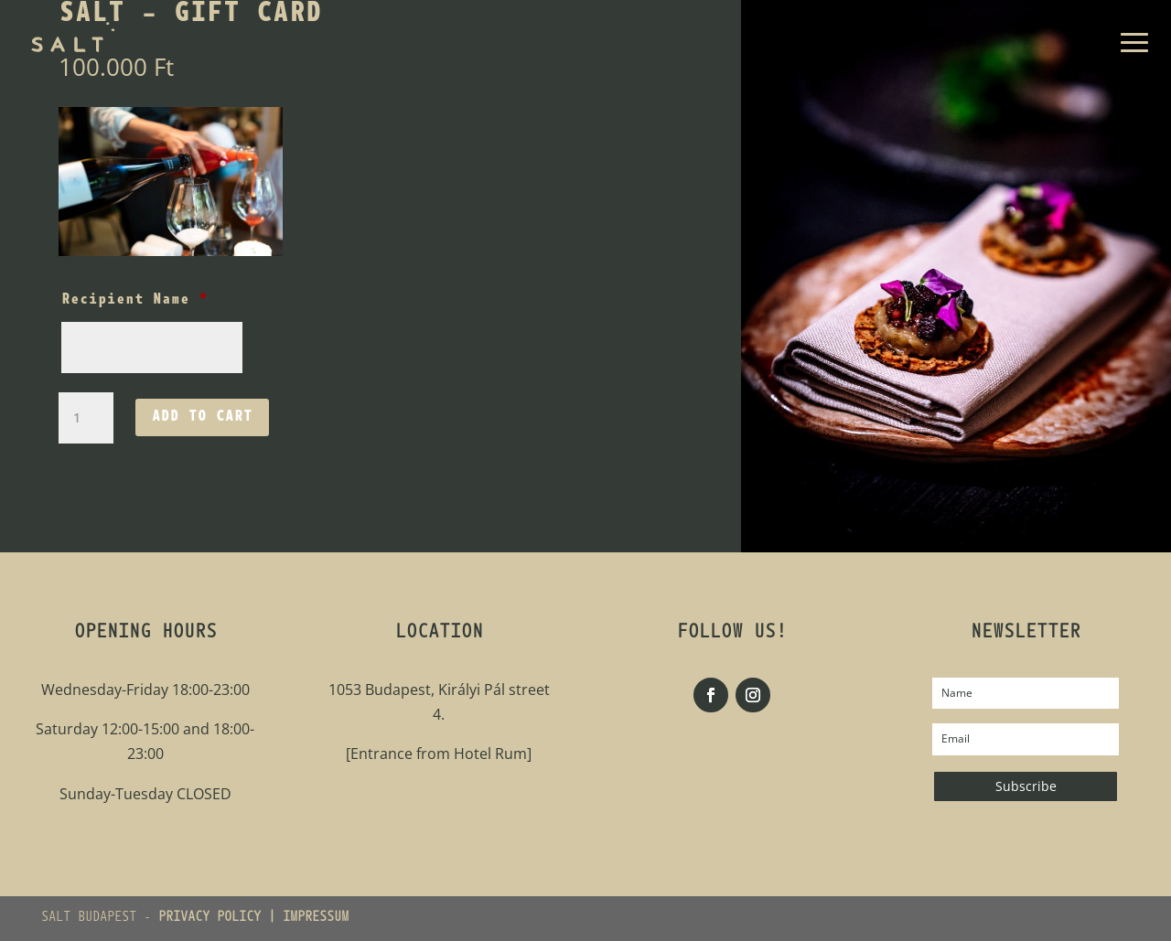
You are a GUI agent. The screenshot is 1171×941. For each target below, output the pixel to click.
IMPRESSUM (316, 918)
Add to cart (202, 417)
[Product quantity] (86, 418)
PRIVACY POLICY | (220, 918)
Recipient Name (134, 300)
